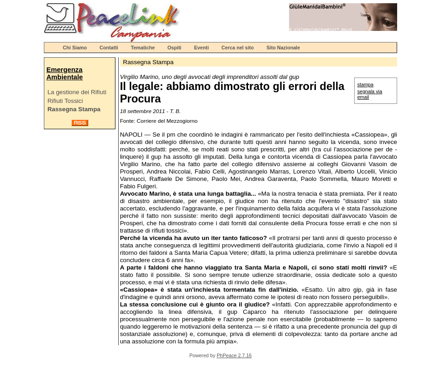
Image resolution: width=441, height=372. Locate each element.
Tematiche (143, 47)
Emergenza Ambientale (64, 73)
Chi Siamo (75, 47)
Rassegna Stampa (74, 109)
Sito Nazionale (283, 47)
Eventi (201, 47)
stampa (365, 84)
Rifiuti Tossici (65, 100)
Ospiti (174, 47)
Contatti (109, 47)
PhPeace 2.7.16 (234, 355)
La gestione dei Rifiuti (77, 92)
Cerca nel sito (238, 47)
